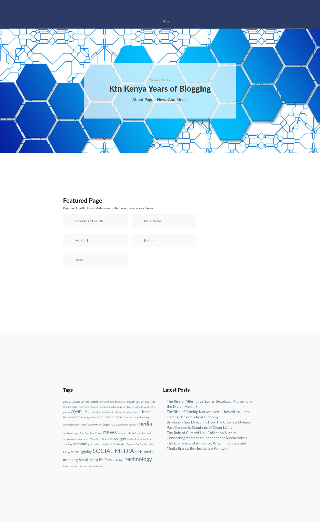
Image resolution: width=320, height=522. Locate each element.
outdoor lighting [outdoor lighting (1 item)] (134, 439)
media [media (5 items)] (145, 423)
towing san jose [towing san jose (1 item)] (70, 466)
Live (227, 21)
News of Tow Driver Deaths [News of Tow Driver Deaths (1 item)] (96, 439)
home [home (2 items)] (76, 417)
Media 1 (81, 240)
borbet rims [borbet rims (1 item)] (77, 407)
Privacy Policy (245, 21)
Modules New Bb (89, 221)
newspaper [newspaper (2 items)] (118, 439)
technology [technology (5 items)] (138, 459)
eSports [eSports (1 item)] (135, 412)
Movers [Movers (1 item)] (98, 433)
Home (167, 21)
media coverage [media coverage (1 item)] (70, 433)
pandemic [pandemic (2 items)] (80, 444)
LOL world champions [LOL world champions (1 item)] (126, 424)
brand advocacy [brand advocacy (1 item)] (91, 407)
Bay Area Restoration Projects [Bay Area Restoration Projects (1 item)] (95, 401)
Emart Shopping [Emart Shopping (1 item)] (123, 412)
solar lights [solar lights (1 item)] (119, 460)
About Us (182, 21)
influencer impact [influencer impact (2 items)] (111, 417)
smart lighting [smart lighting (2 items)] (81, 452)
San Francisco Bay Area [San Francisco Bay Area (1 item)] (124, 444)
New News (153, 221)
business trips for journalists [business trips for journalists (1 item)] (113, 407)
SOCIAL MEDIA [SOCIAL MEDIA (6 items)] (113, 450)
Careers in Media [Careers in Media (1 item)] (135, 407)
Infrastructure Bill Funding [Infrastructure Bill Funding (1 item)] (137, 417)
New (198, 21)
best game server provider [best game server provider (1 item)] (122, 401)
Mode (215, 21)
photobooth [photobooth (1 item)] (106, 444)
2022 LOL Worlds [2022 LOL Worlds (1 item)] (71, 401)
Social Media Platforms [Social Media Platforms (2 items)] (96, 460)
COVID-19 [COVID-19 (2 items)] (79, 412)
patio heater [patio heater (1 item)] (94, 444)
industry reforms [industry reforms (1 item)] (89, 417)
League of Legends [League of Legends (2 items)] (101, 424)
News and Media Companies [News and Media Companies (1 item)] (131, 433)
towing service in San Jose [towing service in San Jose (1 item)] (91, 466)
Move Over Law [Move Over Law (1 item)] (86, 433)
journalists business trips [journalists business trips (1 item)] (74, 424)
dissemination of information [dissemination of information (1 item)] (101, 412)
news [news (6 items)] (110, 431)
